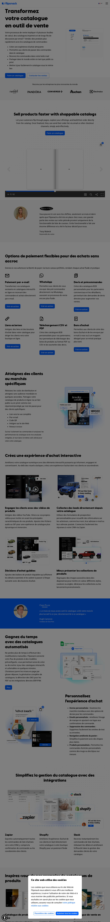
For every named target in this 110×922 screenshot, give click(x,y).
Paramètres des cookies (44, 913)
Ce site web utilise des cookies (55, 881)
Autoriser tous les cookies (67, 913)
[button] (4, 917)
